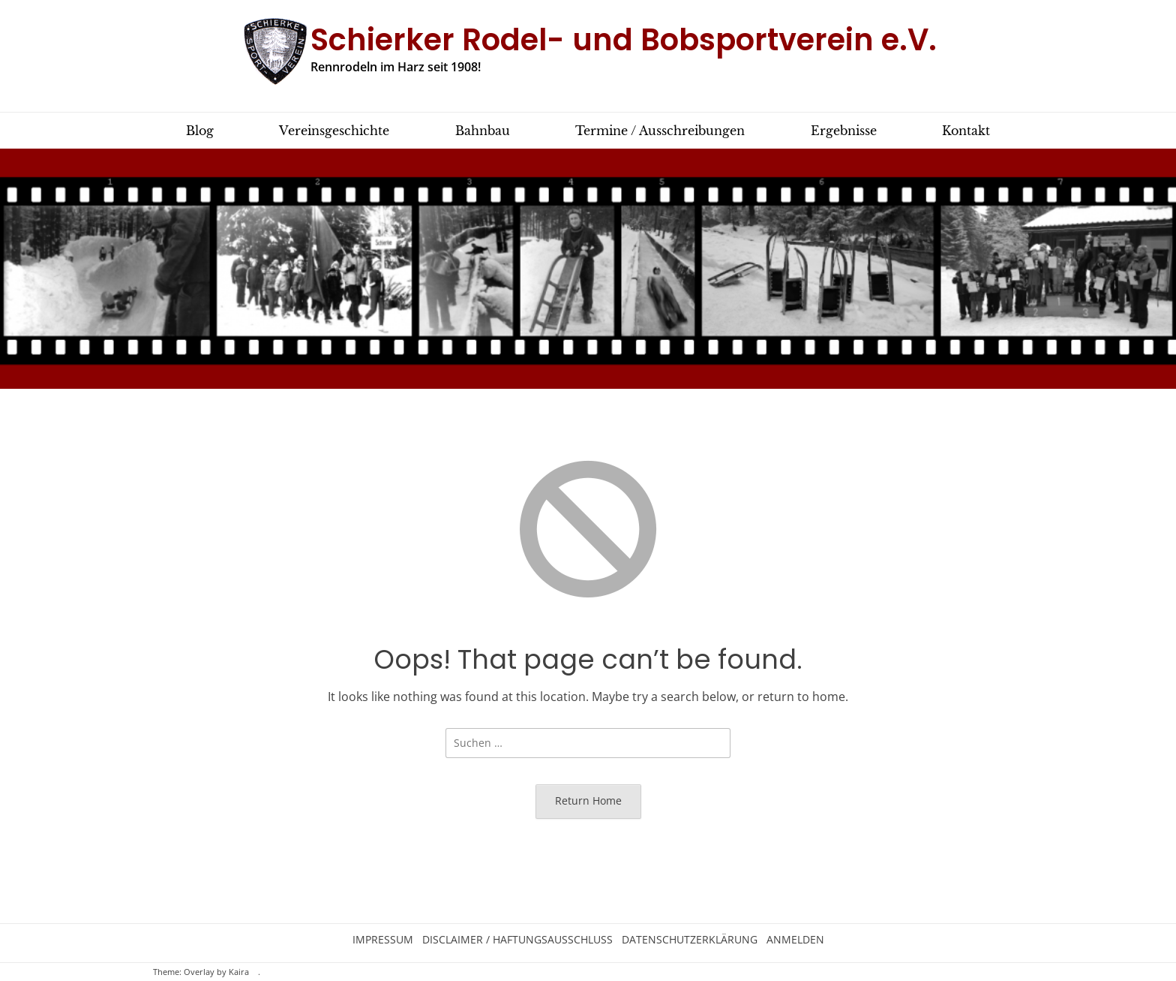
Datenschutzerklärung (690, 939)
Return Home (588, 800)
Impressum (382, 939)
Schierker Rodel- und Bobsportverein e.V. (623, 40)
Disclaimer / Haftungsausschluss (517, 939)
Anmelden (795, 939)
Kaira (239, 972)
